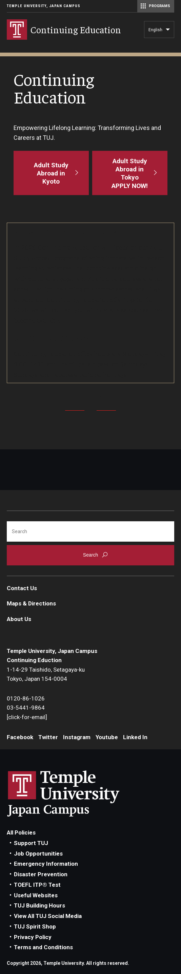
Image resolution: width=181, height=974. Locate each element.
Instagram (76, 737)
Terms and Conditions (43, 947)
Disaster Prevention (40, 874)
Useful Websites (36, 895)
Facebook (20, 737)
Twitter (48, 737)
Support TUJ (31, 843)
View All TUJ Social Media (48, 916)
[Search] (90, 531)
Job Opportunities (38, 853)
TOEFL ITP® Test (37, 884)
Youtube (107, 737)
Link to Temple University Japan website (74, 793)
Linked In (135, 737)
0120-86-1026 (26, 698)
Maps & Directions (31, 603)
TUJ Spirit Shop (35, 926)
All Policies (21, 832)
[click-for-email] (27, 717)
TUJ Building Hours (39, 905)
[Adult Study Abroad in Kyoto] (51, 173)
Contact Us (22, 588)
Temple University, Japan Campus (43, 6)
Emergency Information (46, 863)
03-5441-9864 (26, 707)
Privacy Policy (33, 937)
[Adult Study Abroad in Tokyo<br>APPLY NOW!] (129, 173)
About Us (19, 619)
